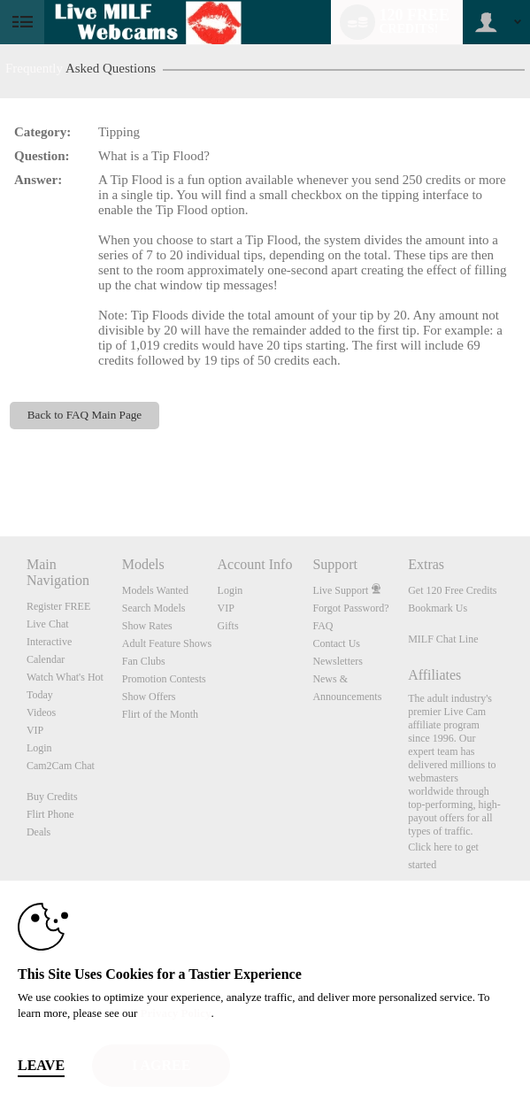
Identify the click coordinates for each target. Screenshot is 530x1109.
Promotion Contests (164, 679)
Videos (41, 712)
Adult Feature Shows (166, 643)
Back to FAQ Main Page (84, 414)
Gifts (228, 626)
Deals (38, 832)
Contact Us (336, 643)
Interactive (49, 641)
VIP (35, 730)
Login (39, 748)
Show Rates (147, 626)
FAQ (322, 626)
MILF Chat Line (443, 639)
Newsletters (337, 661)
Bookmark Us (437, 608)
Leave (41, 1065)
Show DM (0, 470)
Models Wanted (155, 590)
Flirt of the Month (160, 714)
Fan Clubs (143, 661)
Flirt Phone (50, 814)
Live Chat (48, 624)
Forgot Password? (350, 608)
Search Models (154, 608)
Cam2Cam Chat (61, 765)
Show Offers (149, 696)
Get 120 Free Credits (452, 590)
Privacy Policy (176, 1013)
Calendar (46, 659)
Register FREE (58, 606)
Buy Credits (52, 796)
